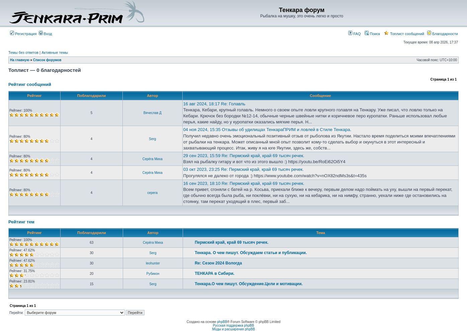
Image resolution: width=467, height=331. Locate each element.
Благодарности (442, 34)
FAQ (354, 34)
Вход (45, 34)
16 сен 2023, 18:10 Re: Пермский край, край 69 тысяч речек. (243, 183)
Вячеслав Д (153, 113)
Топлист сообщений (404, 34)
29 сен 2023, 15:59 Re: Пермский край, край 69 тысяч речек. (243, 155)
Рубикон (153, 273)
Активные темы (54, 52)
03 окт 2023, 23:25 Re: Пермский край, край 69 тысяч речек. (243, 169)
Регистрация (23, 34)
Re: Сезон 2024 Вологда (218, 263)
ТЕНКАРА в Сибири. (215, 273)
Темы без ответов (23, 52)
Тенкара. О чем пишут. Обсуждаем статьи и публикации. (251, 252)
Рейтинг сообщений (29, 84)
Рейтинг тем (21, 221)
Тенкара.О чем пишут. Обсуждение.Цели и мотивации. (248, 284)
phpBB (222, 322)
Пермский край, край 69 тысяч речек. (231, 242)
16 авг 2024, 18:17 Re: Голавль (214, 103)
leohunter (153, 263)
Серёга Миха (153, 159)
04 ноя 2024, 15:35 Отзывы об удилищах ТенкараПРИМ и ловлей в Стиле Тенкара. (267, 129)
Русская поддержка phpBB (233, 325)
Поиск (372, 34)
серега (152, 193)
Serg (152, 139)
